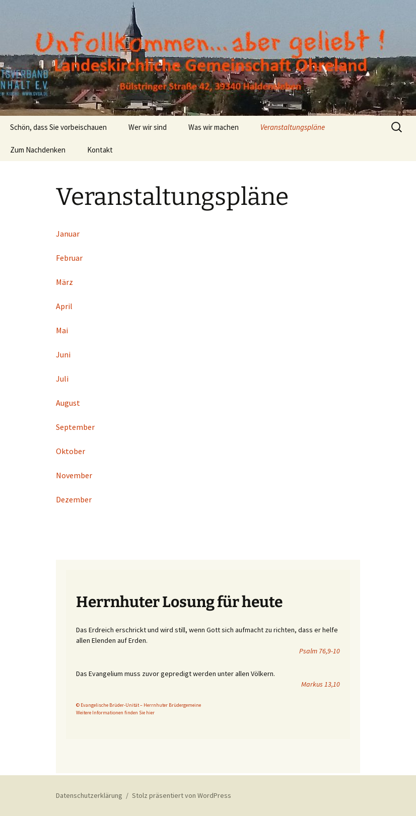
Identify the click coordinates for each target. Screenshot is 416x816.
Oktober (70, 451)
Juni (63, 354)
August (68, 403)
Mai (62, 330)
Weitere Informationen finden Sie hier (115, 712)
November (74, 475)
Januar (68, 234)
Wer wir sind (147, 127)
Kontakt (100, 150)
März (64, 282)
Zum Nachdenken (37, 150)
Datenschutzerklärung (89, 795)
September (75, 427)
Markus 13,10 (320, 684)
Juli (62, 379)
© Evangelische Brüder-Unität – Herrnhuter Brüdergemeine (138, 705)
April (64, 306)
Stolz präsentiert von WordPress (181, 795)
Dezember (74, 499)
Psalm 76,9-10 (319, 650)
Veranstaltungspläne (292, 127)
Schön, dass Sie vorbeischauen (58, 127)
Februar (69, 258)
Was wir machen (213, 127)
